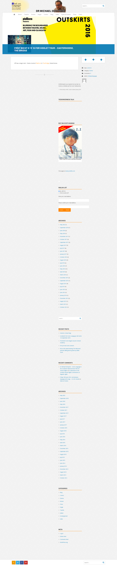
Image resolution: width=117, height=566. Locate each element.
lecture (62, 501)
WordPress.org (64, 542)
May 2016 (62, 269)
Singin (39, 14)
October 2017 (63, 239)
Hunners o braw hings (65, 333)
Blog (51, 14)
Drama (33, 14)
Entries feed (63, 536)
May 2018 (62, 233)
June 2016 (62, 266)
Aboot (20, 14)
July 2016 (62, 263)
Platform (38, 63)
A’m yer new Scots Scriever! (67, 345)
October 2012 (63, 307)
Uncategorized (63, 516)
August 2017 (63, 245)
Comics (46, 14)
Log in (61, 533)
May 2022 (62, 224)
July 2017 (62, 248)
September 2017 (64, 242)
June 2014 (62, 292)
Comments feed (64, 539)
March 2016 (63, 274)
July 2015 (62, 286)
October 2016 (63, 257)
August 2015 (63, 283)
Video (57, 14)
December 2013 (64, 298)
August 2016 (63, 260)
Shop (74, 14)
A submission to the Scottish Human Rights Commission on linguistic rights (70, 372)
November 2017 (64, 236)
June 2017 (62, 251)
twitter (61, 513)
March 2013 (63, 304)
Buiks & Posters (66, 14)
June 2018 (62, 230)
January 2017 (63, 254)
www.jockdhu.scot (70, 171)
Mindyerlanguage (92, 76)
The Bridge (46, 63)
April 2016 (62, 272)
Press (80, 14)
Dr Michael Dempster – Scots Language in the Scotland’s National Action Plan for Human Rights (70, 368)
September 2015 (64, 280)
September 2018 (64, 227)
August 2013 (63, 301)
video (61, 519)
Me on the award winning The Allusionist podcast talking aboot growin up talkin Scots (70, 350)
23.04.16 (89, 68)
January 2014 (63, 295)
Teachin (26, 14)
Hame (14, 14)
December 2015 (64, 277)
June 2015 (62, 289)
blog (61, 492)
